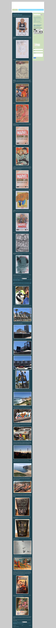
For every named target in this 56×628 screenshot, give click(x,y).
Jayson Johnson (25, 279)
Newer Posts (14, 625)
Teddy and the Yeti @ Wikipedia (37, 21)
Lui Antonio (28, 279)
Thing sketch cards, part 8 (17, 14)
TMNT (13, 623)
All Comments (36, 45)
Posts (35, 44)
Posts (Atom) (17, 626)
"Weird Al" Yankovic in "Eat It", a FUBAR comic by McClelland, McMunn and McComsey (38, 25)
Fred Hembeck (22, 279)
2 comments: (19, 278)
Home (22, 625)
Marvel (30, 279)
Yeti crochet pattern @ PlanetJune (37, 17)
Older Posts (30, 625)
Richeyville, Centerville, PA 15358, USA (19, 280)
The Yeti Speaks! (25, 6)
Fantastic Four (19, 279)
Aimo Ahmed (16, 279)
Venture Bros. (15, 623)
